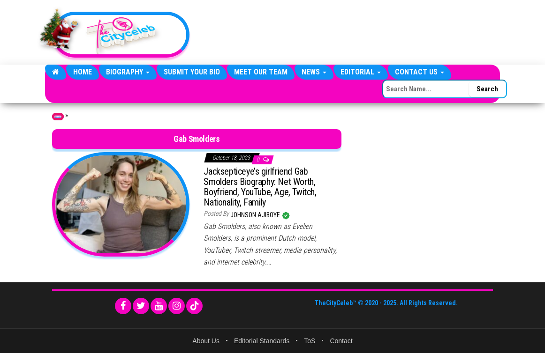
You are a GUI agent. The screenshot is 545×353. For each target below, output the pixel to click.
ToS (309, 341)
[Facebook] (123, 306)
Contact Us (419, 71)
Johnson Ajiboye (255, 215)
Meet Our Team (261, 71)
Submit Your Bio (192, 71)
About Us (206, 341)
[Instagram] (176, 306)
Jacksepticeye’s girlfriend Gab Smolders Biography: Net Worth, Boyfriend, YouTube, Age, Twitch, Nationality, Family (260, 187)
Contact (341, 341)
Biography (128, 71)
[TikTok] (194, 306)
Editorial (361, 71)
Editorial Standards (261, 341)
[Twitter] (141, 306)
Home (82, 71)
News (314, 71)
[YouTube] (159, 306)
